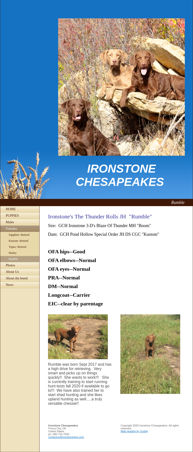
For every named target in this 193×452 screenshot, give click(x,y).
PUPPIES (12, 215)
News (10, 285)
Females (11, 228)
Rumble (13, 259)
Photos (10, 265)
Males (10, 222)
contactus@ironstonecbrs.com (66, 437)
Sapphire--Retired (19, 234)
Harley (13, 253)
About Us (12, 272)
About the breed (17, 278)
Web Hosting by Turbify (134, 431)
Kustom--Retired (18, 241)
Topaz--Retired (17, 247)
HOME (11, 209)
